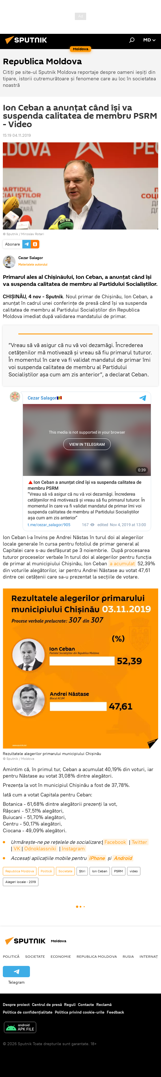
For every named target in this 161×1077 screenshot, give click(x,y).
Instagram (73, 848)
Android (123, 858)
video (134, 871)
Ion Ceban (99, 871)
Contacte (86, 1004)
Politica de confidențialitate (28, 1012)
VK (17, 848)
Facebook (115, 842)
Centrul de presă (47, 1004)
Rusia (128, 956)
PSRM (118, 871)
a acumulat (122, 563)
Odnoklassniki (40, 848)
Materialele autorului (32, 264)
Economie (61, 956)
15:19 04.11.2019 (17, 135)
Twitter (139, 842)
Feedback (115, 1012)
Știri (82, 871)
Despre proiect (16, 1004)
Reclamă (104, 1004)
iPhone (97, 858)
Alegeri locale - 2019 (20, 882)
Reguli (70, 1004)
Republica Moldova (19, 871)
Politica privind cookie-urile (80, 1012)
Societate (65, 871)
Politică (46, 871)
